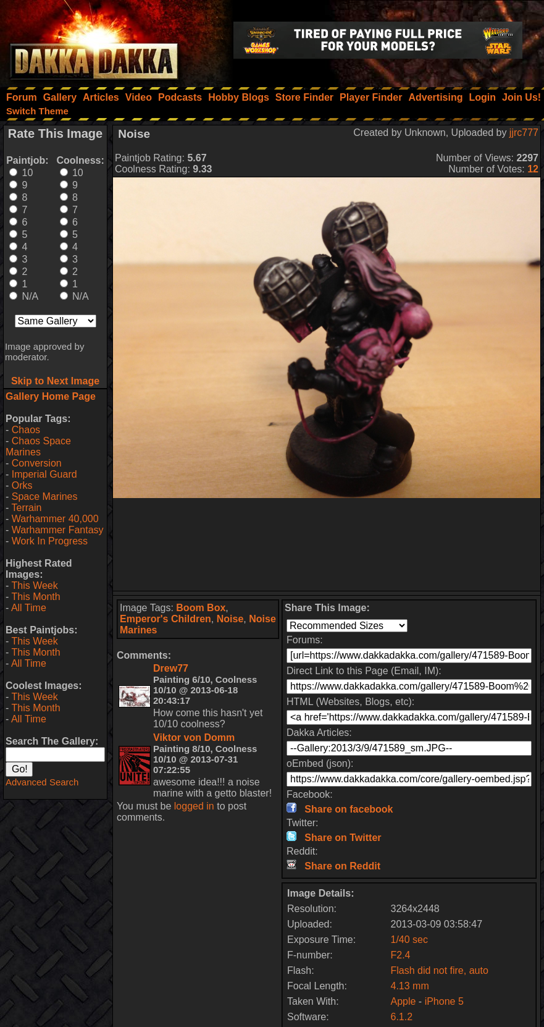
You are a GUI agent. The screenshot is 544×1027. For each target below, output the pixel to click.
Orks (22, 485)
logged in (194, 806)
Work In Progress (50, 541)
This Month (35, 596)
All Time (28, 607)
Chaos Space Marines (38, 446)
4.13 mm (409, 986)
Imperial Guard (44, 474)
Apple (403, 1001)
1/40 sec (408, 939)
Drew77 (170, 668)
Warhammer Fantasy (58, 530)
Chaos (26, 430)
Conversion (37, 463)
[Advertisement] (327, 544)
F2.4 (400, 955)
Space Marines (45, 496)
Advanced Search (42, 782)
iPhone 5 (444, 1001)
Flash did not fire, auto (439, 970)
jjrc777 (523, 132)
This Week (34, 585)
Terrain (26, 507)
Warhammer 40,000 (55, 519)
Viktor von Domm (194, 737)
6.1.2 (401, 1017)
